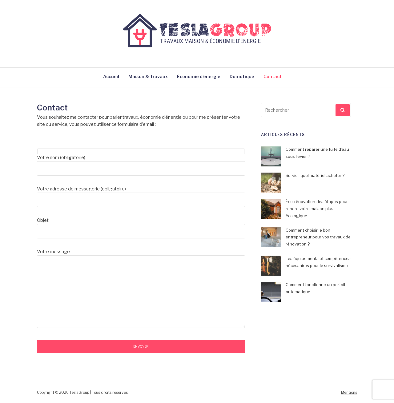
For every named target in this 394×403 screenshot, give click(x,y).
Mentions (349, 392)
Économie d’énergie (198, 76)
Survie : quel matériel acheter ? (315, 175)
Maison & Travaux (148, 76)
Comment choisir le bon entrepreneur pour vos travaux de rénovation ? (318, 237)
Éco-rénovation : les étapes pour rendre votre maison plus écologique (317, 208)
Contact (272, 76)
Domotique (242, 76)
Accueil (111, 76)
